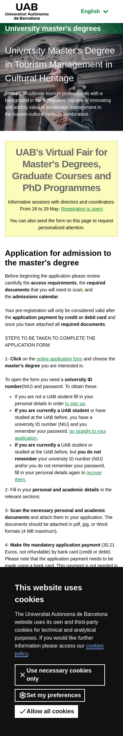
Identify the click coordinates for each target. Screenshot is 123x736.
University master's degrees (53, 28)
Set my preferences (50, 695)
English (99, 10)
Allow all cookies (46, 711)
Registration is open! (82, 208)
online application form (60, 358)
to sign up (75, 403)
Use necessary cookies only (55, 674)
